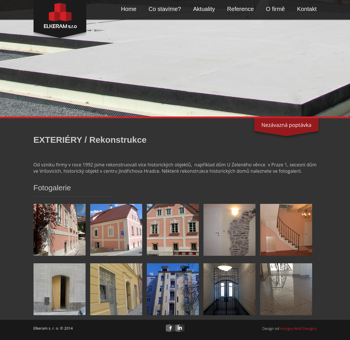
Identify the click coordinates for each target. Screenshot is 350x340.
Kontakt (307, 9)
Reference (240, 9)
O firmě (275, 9)
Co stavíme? (165, 9)
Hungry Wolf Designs (298, 328)
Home (128, 9)
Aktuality (204, 9)
